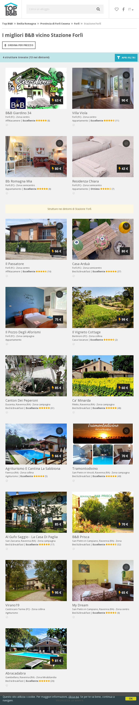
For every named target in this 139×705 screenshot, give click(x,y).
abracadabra (15, 673)
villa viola (79, 113)
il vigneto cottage (86, 332)
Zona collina (95, 336)
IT (131, 9)
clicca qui (73, 696)
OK (131, 698)
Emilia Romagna (26, 23)
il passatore (14, 264)
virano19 (12, 605)
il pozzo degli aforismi (23, 332)
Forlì (77, 23)
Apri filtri (126, 57)
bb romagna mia (18, 181)
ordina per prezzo (18, 45)
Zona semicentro (25, 185)
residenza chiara (85, 181)
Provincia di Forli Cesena (55, 23)
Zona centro (23, 117)
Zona (46, 677)
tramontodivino (85, 468)
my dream (80, 605)
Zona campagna (25, 336)
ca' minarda (81, 400)
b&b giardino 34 (18, 113)
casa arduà (81, 264)
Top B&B (7, 23)
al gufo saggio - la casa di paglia (31, 537)
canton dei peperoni (21, 400)
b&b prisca (80, 537)
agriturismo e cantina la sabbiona (32, 468)
